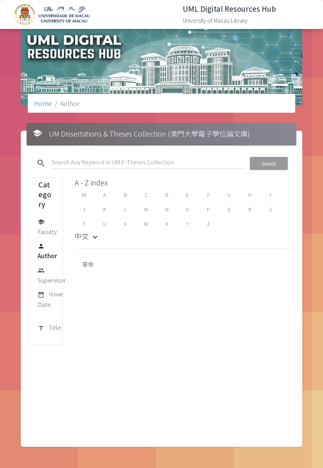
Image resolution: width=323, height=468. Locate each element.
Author (47, 250)
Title (49, 328)
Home (43, 103)
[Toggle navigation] (305, 14)
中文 (87, 236)
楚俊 (88, 264)
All (83, 194)
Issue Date (50, 298)
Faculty (47, 226)
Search (269, 163)
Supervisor (52, 275)
